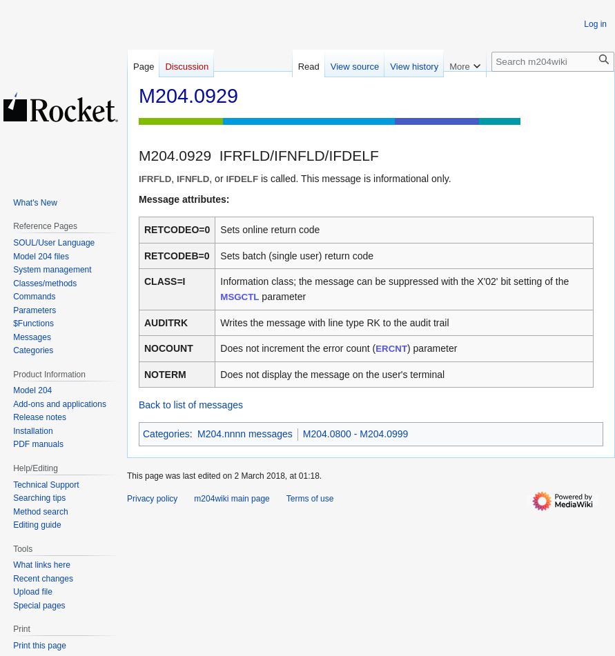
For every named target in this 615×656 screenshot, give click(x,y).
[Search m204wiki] (552, 62)
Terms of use (310, 499)
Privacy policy (152, 499)
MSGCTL (239, 297)
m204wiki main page (231, 499)
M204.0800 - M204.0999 (356, 433)
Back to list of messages (191, 404)
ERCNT (391, 349)
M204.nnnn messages (245, 433)
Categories (166, 433)
